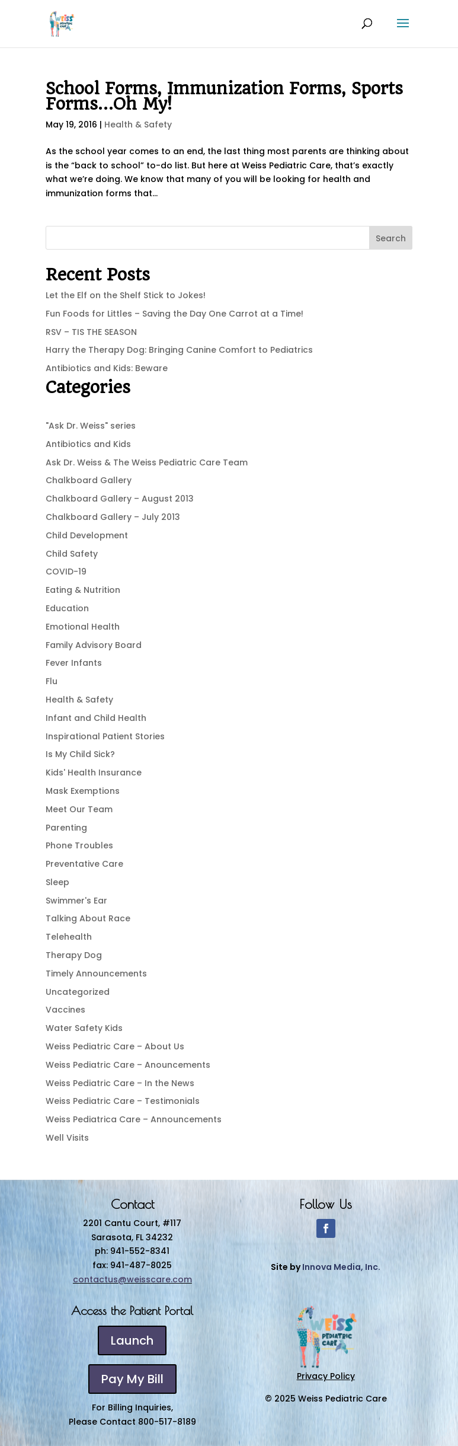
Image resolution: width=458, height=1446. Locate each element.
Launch (132, 1340)
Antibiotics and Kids (88, 444)
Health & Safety (138, 124)
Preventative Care (84, 864)
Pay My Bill (132, 1379)
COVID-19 (66, 571)
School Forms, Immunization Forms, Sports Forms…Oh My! (224, 96)
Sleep (57, 882)
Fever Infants (74, 663)
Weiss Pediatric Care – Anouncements (128, 1065)
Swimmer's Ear (76, 900)
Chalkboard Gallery (89, 480)
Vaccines (65, 1010)
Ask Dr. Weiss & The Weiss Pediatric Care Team (147, 462)
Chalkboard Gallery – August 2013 (120, 499)
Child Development (87, 535)
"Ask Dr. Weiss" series (91, 426)
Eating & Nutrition (83, 590)
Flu (51, 681)
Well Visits (67, 1138)
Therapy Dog (74, 955)
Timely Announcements (96, 973)
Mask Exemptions (83, 791)
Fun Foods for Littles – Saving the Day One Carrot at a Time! (174, 314)
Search (391, 238)
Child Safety (72, 554)
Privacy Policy (326, 1376)
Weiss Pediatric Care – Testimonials (123, 1101)
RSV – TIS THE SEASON (91, 332)
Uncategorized (78, 992)
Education (67, 608)
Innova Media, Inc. (341, 1267)
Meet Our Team (79, 809)
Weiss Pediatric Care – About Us (115, 1046)
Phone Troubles (79, 845)
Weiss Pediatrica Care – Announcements (134, 1119)
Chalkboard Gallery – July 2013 (113, 517)
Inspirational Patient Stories (105, 736)
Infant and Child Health (96, 718)
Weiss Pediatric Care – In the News (120, 1083)
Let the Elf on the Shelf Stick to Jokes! (126, 295)
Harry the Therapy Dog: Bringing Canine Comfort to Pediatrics (179, 350)
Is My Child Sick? (80, 754)
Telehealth (69, 937)
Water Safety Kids (84, 1028)
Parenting (66, 828)
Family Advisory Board (94, 645)
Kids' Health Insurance (94, 772)
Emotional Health (83, 627)
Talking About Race (88, 918)
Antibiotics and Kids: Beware (107, 368)
